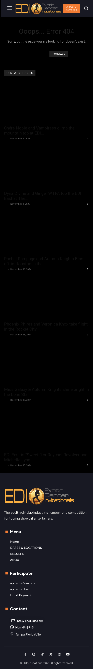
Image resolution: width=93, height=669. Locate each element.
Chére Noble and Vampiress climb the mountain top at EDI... (39, 131)
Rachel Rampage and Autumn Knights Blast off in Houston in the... (44, 261)
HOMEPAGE (58, 54)
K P (5, 138)
